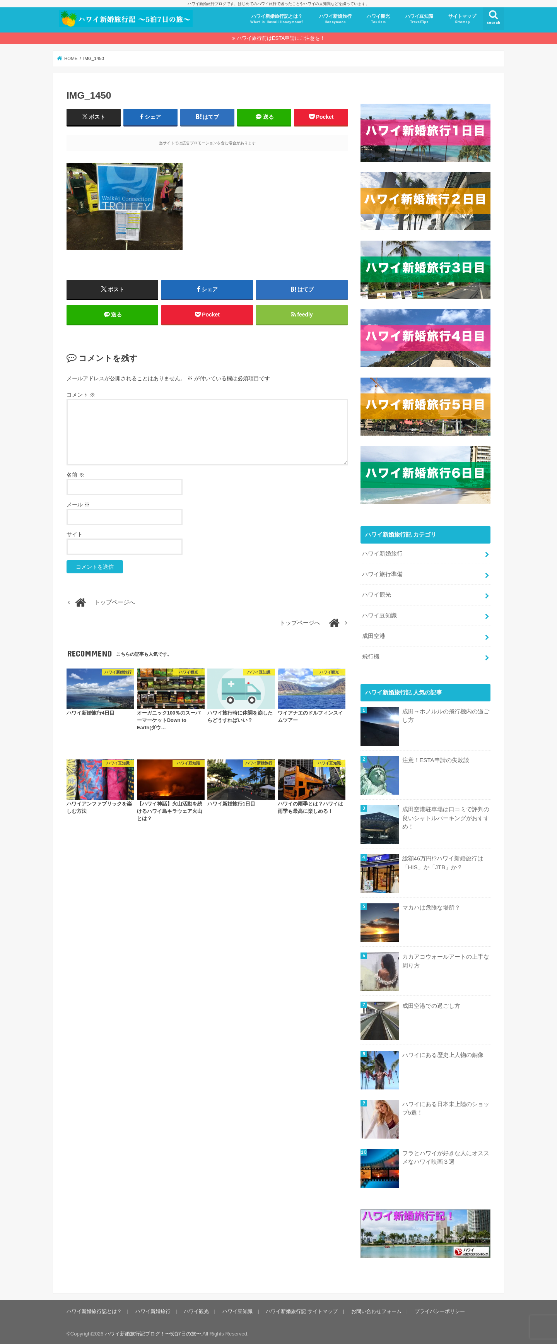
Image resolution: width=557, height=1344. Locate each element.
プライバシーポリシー (438, 1309)
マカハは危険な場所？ (431, 906)
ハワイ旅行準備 (382, 573)
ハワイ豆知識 (419, 19)
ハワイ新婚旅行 (335, 19)
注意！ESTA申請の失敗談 (435, 759)
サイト (75, 535)
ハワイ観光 (378, 19)
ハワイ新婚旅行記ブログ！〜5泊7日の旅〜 (153, 1332)
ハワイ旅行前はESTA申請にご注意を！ (281, 38)
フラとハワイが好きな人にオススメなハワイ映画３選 (445, 1155)
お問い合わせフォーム (375, 1309)
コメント (81, 395)
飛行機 (370, 655)
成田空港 (373, 634)
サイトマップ (462, 19)
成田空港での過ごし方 (431, 1004)
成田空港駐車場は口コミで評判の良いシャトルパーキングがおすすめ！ (445, 816)
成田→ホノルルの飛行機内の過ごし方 (445, 713)
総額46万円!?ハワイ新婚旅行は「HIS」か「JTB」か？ (442, 861)
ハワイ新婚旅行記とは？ (277, 19)
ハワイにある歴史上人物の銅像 (442, 1053)
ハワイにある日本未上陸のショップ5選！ (445, 1106)
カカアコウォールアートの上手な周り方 (445, 959)
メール (78, 505)
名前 (75, 475)
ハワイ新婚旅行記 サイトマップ (301, 1309)
